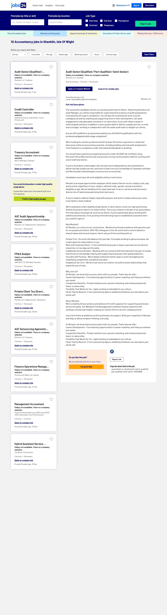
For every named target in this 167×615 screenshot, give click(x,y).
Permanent (122, 20)
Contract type (111, 54)
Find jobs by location (59, 15)
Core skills (36, 54)
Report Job (116, 359)
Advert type (63, 54)
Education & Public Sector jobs (117, 33)
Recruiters (149, 5)
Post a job (59, 5)
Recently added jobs (16, 33)
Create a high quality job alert (35, 199)
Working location (81, 54)
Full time (106, 20)
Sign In (136, 5)
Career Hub (37, 5)
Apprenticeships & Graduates (83, 33)
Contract (91, 25)
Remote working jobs (50, 33)
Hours (97, 54)
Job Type (90, 15)
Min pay (49, 54)
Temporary (107, 25)
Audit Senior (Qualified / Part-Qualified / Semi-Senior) (97, 71)
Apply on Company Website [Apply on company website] (79, 89)
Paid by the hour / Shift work (150, 33)
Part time (92, 20)
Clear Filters (149, 54)
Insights (49, 5)
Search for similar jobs (108, 89)
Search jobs (145, 23)
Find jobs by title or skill (23, 15)
